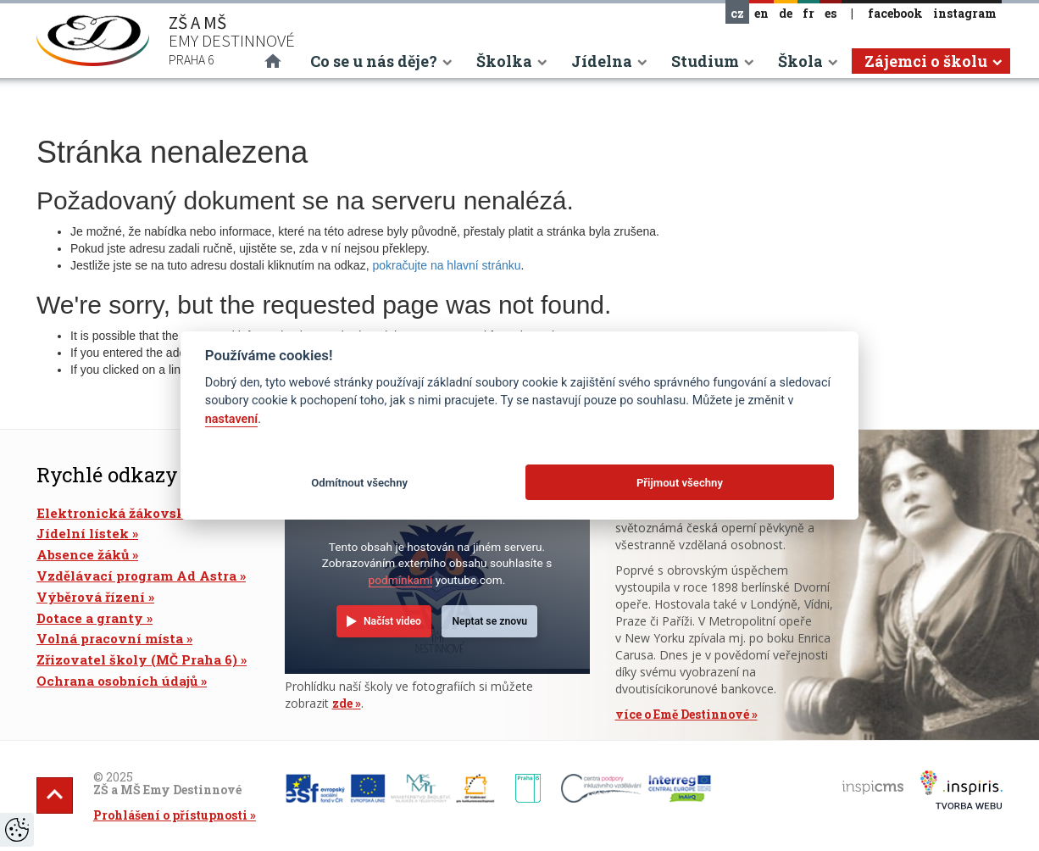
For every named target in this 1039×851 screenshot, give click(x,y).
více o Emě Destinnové (682, 714)
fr (808, 13)
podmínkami (401, 580)
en (761, 13)
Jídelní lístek (82, 533)
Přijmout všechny (679, 482)
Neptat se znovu (489, 621)
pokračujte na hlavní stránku (446, 265)
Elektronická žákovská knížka (140, 512)
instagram (965, 13)
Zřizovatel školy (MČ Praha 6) (136, 659)
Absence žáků (82, 554)
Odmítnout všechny (359, 482)
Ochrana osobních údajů (116, 680)
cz (737, 13)
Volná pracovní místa (109, 638)
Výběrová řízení (90, 596)
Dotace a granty (89, 617)
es (830, 13)
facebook (895, 13)
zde (342, 703)
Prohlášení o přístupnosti (170, 815)
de (785, 13)
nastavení (231, 419)
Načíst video (392, 621)
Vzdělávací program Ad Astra (136, 575)
